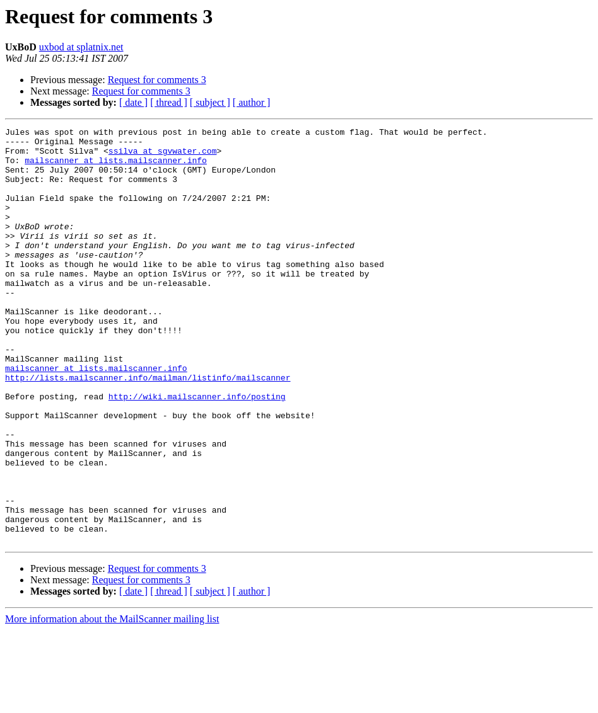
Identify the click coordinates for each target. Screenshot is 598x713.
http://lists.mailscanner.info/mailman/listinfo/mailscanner (147, 428)
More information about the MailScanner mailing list (112, 702)
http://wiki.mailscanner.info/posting (197, 451)
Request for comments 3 (157, 79)
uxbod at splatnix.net (81, 47)
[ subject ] (210, 102)
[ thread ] (168, 102)
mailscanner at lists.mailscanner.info (116, 167)
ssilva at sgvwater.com (162, 156)
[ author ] (252, 102)
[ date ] (133, 102)
